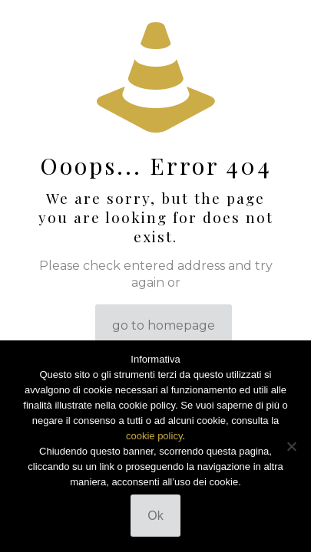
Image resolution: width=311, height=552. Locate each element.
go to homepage (163, 325)
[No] (291, 446)
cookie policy (154, 436)
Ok (155, 515)
